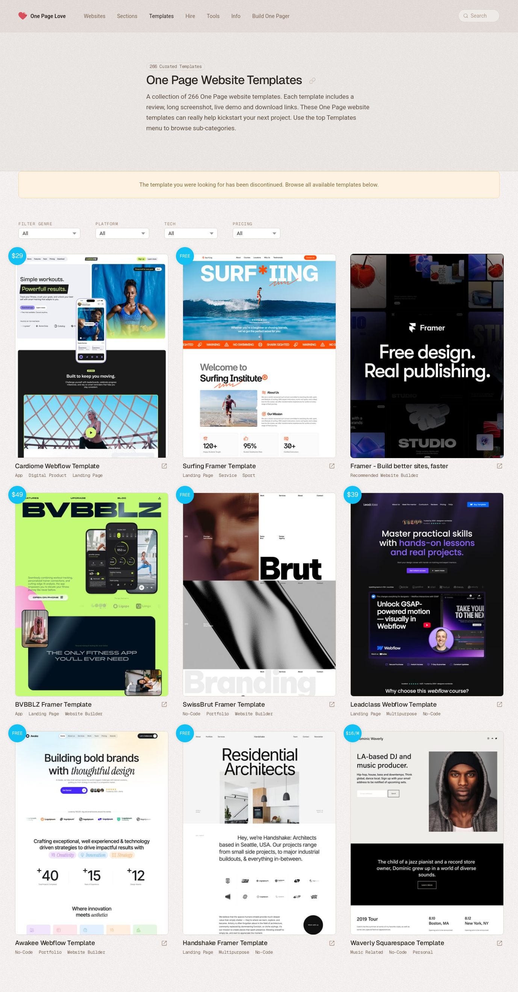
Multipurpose (401, 714)
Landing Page (88, 475)
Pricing (243, 224)
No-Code (191, 714)
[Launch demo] (164, 466)
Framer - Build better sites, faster (399, 466)
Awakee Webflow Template (55, 943)
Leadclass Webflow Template (393, 704)
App (19, 475)
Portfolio (217, 714)
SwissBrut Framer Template (224, 704)
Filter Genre (35, 224)
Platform (106, 224)
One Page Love (48, 16)
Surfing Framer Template (219, 466)
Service (227, 475)
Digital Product (48, 475)
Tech (170, 224)
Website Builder (84, 714)
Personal (423, 952)
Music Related (366, 952)
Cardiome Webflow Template (57, 466)
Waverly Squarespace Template (397, 943)
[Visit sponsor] (499, 466)
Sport (248, 475)
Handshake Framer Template (225, 943)
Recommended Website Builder (384, 475)
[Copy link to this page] (312, 81)
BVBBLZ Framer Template (53, 704)
